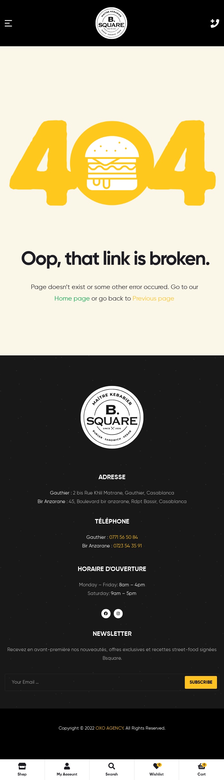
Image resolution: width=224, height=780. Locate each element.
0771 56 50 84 (123, 537)
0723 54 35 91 (127, 546)
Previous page (153, 298)
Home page (72, 298)
